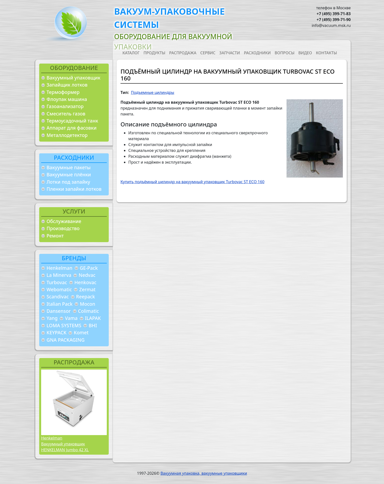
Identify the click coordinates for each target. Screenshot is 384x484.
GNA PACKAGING (65, 339)
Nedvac (87, 275)
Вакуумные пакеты (69, 167)
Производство (63, 228)
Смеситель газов (66, 113)
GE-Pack (89, 267)
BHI (93, 325)
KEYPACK (56, 332)
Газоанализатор (65, 106)
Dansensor (59, 311)
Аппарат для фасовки (71, 127)
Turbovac (57, 282)
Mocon (87, 303)
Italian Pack (59, 303)
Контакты (326, 53)
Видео (305, 53)
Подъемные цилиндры (152, 92)
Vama (71, 318)
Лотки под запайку (68, 181)
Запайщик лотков (67, 84)
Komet (81, 332)
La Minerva (59, 275)
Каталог (131, 53)
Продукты (154, 53)
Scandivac (58, 296)
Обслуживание (64, 221)
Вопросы (285, 53)
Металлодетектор (67, 135)
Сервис (208, 53)
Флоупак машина (67, 99)
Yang (52, 318)
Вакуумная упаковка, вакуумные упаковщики (203, 473)
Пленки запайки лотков (74, 188)
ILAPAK (93, 318)
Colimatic (88, 311)
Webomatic (59, 289)
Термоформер (63, 92)
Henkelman (59, 267)
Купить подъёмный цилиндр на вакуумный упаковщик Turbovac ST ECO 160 (192, 181)
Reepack (85, 296)
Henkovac (85, 282)
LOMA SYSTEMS (64, 325)
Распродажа (182, 53)
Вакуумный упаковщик (73, 77)
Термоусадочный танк (72, 120)
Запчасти (229, 53)
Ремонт (55, 235)
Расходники (257, 53)
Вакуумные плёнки (69, 174)
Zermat (87, 289)
